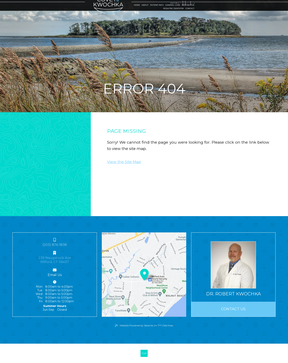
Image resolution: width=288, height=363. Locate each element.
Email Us (55, 275)
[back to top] (144, 353)
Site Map (168, 325)
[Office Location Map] (144, 272)
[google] (209, 3)
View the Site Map (124, 162)
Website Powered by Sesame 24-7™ (141, 325)
